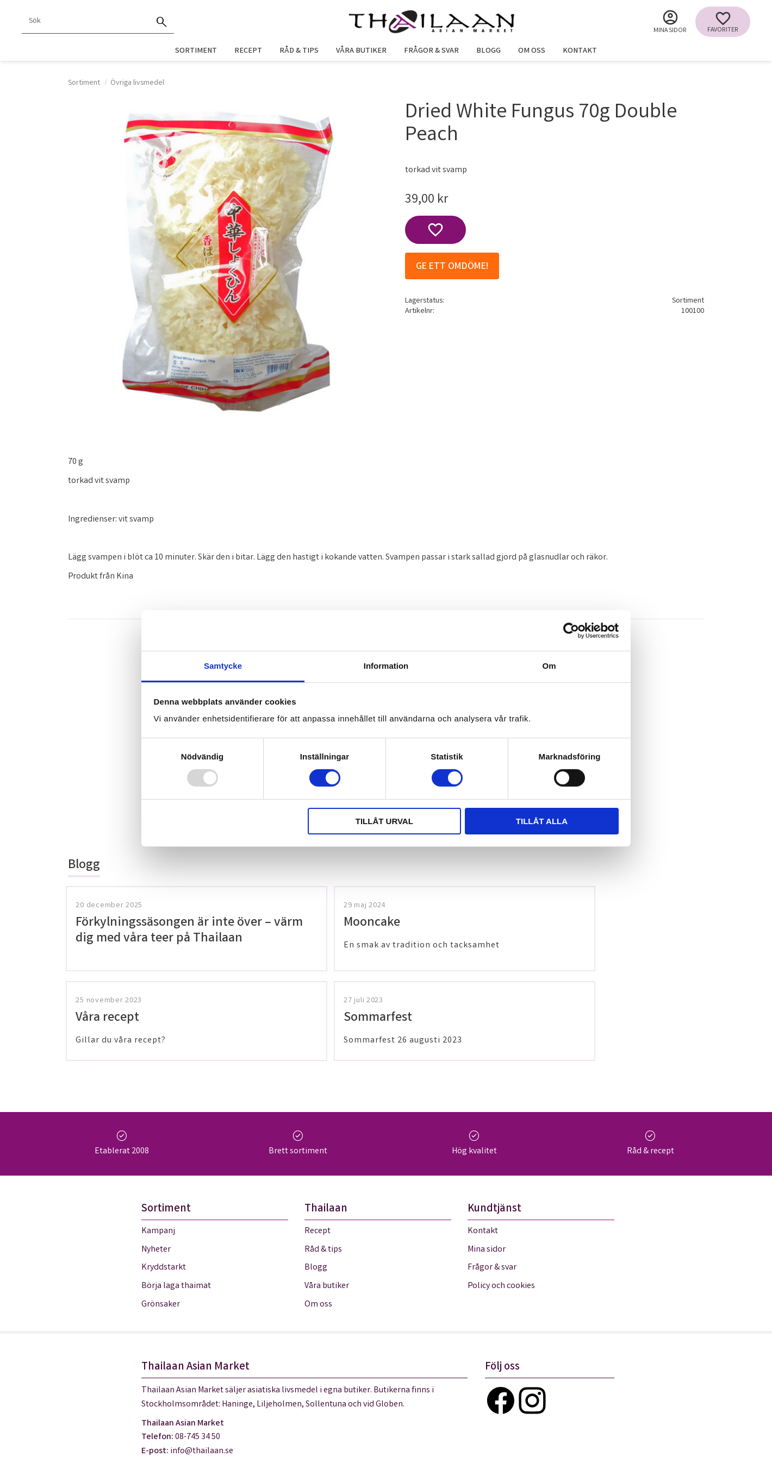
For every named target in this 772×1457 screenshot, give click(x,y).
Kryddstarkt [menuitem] (163, 1184)
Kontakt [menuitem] (580, 51)
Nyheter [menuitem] (156, 1166)
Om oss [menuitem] (531, 51)
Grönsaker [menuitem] (160, 1221)
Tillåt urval (384, 821)
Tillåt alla (542, 821)
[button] (722, 22)
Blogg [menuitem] (488, 51)
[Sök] (162, 22)
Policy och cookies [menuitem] (501, 1203)
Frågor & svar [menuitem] (431, 51)
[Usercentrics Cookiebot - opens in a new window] (571, 630)
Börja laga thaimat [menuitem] (176, 1203)
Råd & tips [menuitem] (299, 51)
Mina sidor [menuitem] (670, 30)
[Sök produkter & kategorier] (86, 22)
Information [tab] (386, 665)
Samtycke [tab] (223, 665)
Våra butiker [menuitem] (361, 51)
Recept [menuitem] (248, 51)
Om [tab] (549, 665)
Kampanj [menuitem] (158, 1148)
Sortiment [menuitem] (196, 51)
